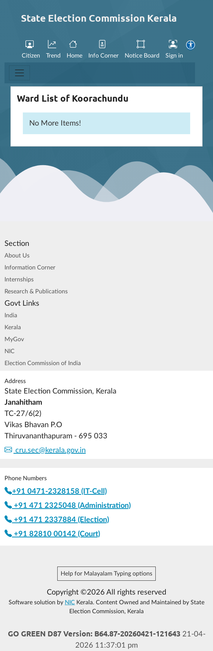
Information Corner (29, 268)
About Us (17, 256)
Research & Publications (36, 291)
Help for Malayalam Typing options (106, 574)
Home (74, 50)
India (10, 315)
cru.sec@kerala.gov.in (45, 450)
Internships (19, 280)
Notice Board (142, 50)
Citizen (31, 50)
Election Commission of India (42, 363)
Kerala (12, 327)
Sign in (174, 50)
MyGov (14, 339)
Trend (53, 50)
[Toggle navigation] (19, 72)
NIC (9, 351)
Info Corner (103, 50)
